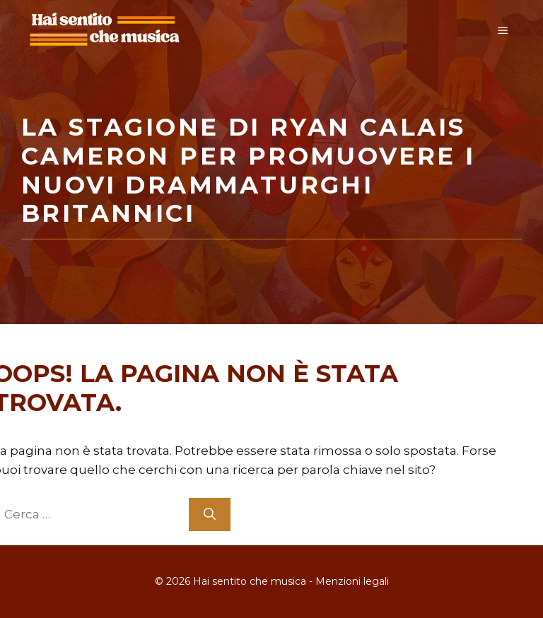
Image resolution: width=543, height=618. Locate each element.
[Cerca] (209, 515)
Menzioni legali (352, 581)
